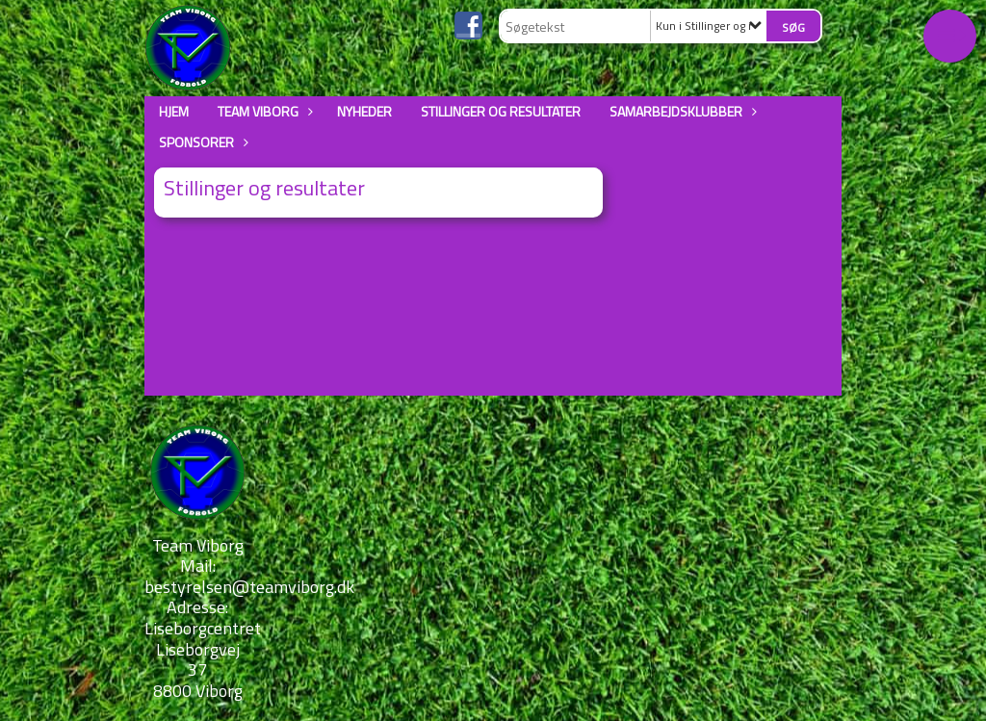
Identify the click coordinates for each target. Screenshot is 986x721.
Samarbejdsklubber (681, 111)
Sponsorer (201, 142)
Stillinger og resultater (501, 111)
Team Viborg (263, 111)
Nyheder (364, 111)
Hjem (174, 111)
